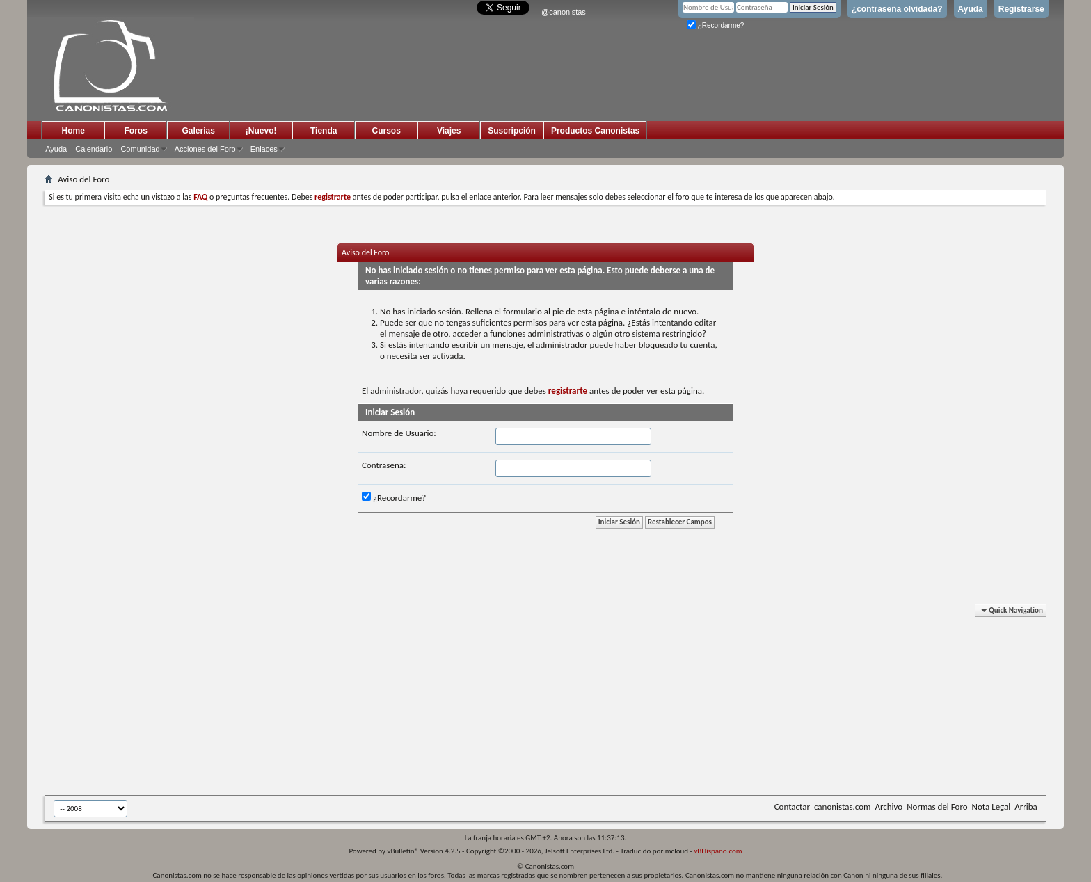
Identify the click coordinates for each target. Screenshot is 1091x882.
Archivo (888, 806)
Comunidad (139, 149)
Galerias (198, 131)
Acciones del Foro (205, 149)
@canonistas (563, 12)
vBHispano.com (718, 851)
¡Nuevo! (261, 131)
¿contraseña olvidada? (897, 9)
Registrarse (1021, 9)
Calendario (93, 149)
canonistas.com (842, 806)
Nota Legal (991, 806)
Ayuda (970, 9)
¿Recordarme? (715, 25)
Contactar (792, 806)
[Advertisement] (385, 702)
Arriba (1025, 806)
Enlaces (264, 149)
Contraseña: (384, 465)
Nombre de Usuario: (399, 433)
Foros (136, 131)
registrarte (567, 390)
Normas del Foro (937, 806)
